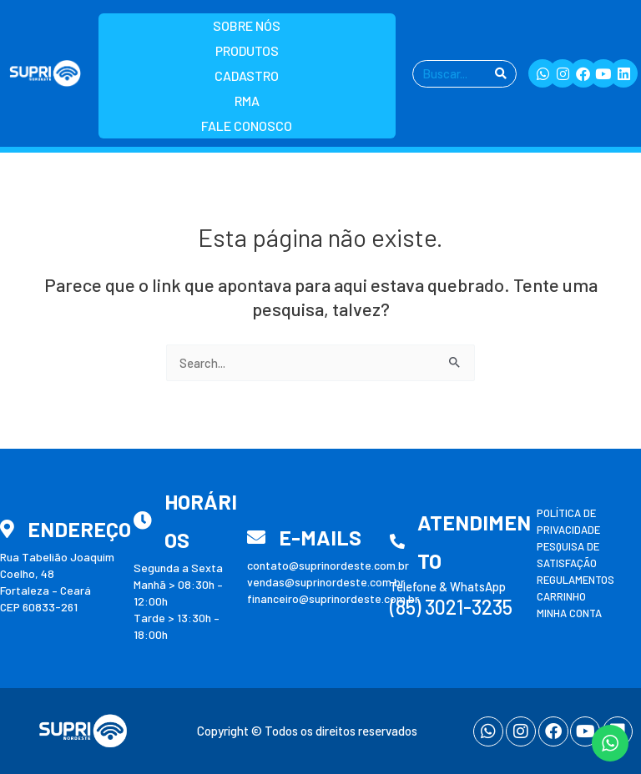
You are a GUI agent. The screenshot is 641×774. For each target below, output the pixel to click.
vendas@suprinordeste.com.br (326, 582)
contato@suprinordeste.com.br (328, 565)
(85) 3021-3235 (451, 607)
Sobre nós (246, 25)
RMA (247, 100)
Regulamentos (575, 579)
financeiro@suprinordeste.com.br (333, 598)
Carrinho (561, 596)
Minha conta (569, 613)
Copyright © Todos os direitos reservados (307, 730)
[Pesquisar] (501, 74)
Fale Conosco (246, 125)
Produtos (247, 50)
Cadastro (247, 75)
